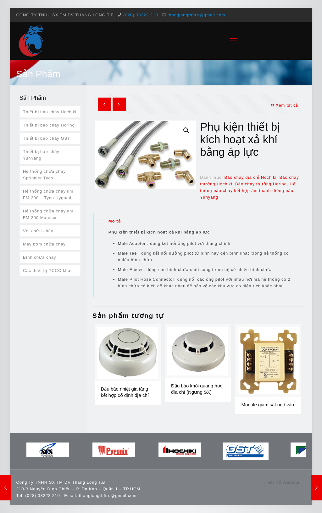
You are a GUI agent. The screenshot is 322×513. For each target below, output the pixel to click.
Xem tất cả (284, 105)
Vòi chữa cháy (38, 230)
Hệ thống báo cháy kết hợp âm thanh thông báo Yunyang (247, 191)
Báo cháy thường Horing (261, 184)
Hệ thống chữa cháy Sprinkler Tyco (44, 174)
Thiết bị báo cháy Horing (49, 125)
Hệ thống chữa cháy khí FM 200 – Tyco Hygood (48, 194)
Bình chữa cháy (39, 257)
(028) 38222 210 (140, 15)
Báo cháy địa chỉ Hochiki (250, 177)
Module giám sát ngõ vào (268, 404)
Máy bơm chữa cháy (44, 244)
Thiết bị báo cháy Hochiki (49, 112)
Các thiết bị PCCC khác (48, 270)
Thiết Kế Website (281, 482)
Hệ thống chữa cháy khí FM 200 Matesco (48, 214)
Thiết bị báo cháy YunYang (41, 155)
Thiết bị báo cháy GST (46, 138)
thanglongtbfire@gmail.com (196, 15)
